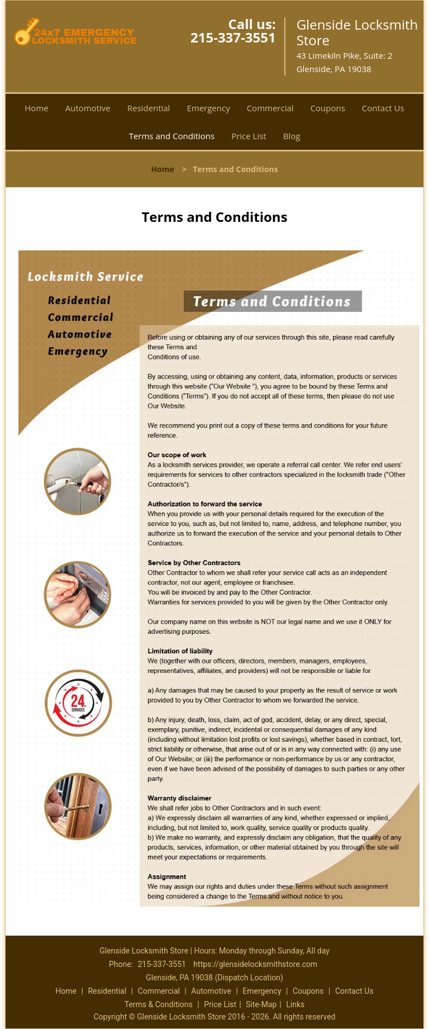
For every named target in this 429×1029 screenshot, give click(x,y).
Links (295, 1004)
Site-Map (261, 1004)
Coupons (328, 107)
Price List (248, 135)
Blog (292, 135)
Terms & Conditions (159, 1004)
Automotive (88, 107)
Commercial (270, 107)
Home (36, 107)
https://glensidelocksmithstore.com (255, 964)
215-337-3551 (233, 37)
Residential (148, 107)
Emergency (208, 107)
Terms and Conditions (172, 135)
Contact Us (383, 107)
